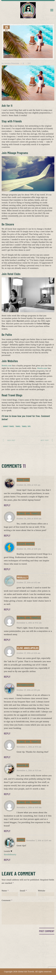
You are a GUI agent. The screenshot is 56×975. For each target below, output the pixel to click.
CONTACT (28, 957)
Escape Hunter (25, 543)
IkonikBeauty (10, 854)
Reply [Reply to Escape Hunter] (7, 569)
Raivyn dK (22, 765)
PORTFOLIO (28, 953)
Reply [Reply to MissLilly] (7, 609)
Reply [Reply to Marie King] (7, 505)
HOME (28, 944)
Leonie (21, 839)
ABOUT (28, 948)
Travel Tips (26, 426)
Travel (18, 426)
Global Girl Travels (28, 513)
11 (23, 63)
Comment (7, 900)
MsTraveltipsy (25, 684)
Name (5, 890)
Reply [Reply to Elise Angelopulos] (7, 676)
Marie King (23, 479)
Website (41, 890)
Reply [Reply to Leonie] (7, 859)
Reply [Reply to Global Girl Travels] (7, 535)
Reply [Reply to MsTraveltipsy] (7, 733)
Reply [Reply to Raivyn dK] (7, 794)
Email (23, 890)
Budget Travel (8, 426)
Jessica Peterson (11, 63)
